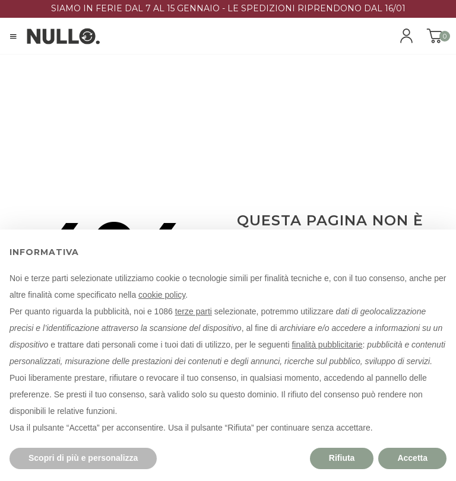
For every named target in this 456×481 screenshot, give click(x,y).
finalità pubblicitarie (327, 344)
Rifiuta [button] (342, 458)
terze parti (193, 311)
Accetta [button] (412, 458)
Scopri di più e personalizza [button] (83, 458)
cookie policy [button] (161, 295)
